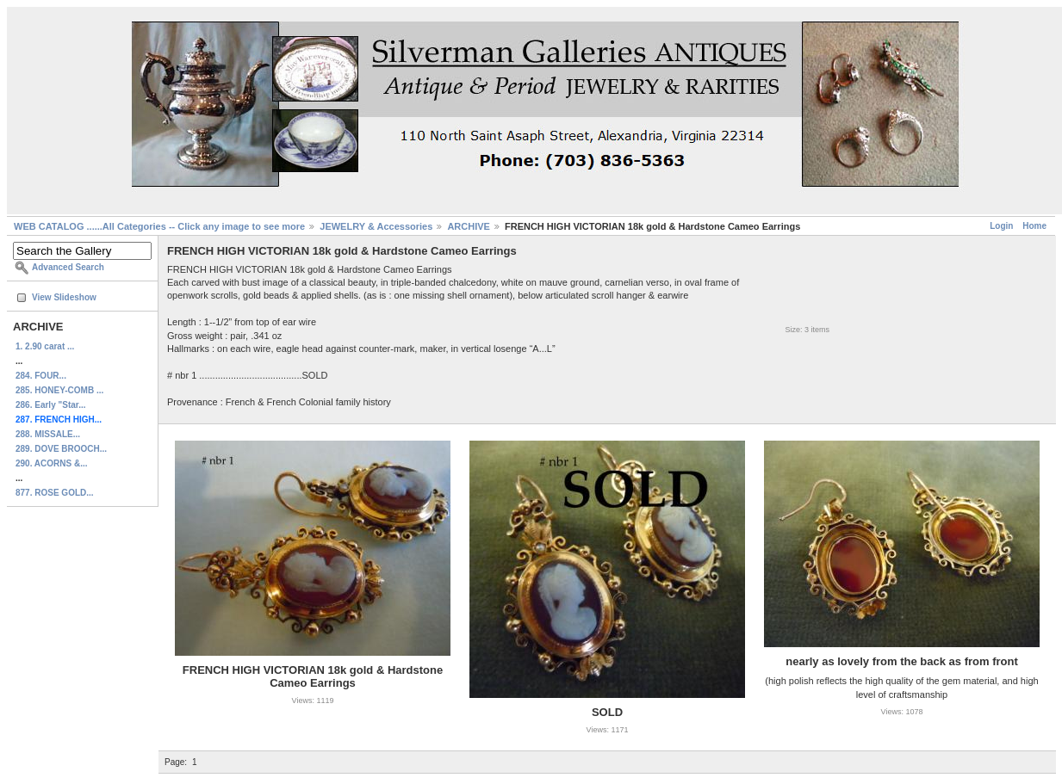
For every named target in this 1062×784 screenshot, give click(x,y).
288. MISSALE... (48, 434)
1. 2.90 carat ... (45, 346)
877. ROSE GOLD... (55, 492)
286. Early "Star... (50, 405)
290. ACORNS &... (52, 463)
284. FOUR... (41, 375)
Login (1001, 226)
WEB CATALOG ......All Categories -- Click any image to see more (159, 226)
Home (1034, 226)
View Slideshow (64, 297)
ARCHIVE (468, 226)
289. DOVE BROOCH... (61, 449)
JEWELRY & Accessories (376, 226)
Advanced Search (68, 267)
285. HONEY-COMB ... (59, 390)
